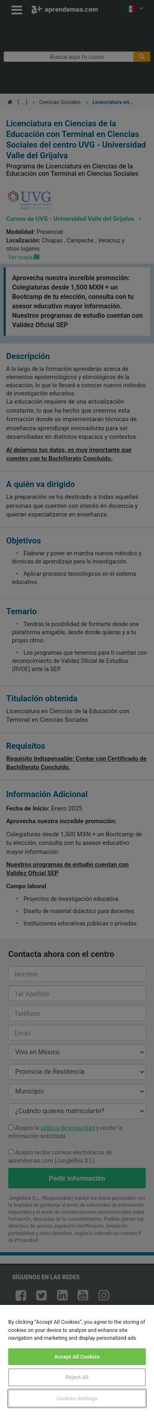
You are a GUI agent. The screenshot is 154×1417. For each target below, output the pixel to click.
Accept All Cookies (77, 1357)
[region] (77, 1361)
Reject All (77, 1377)
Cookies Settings (77, 1398)
